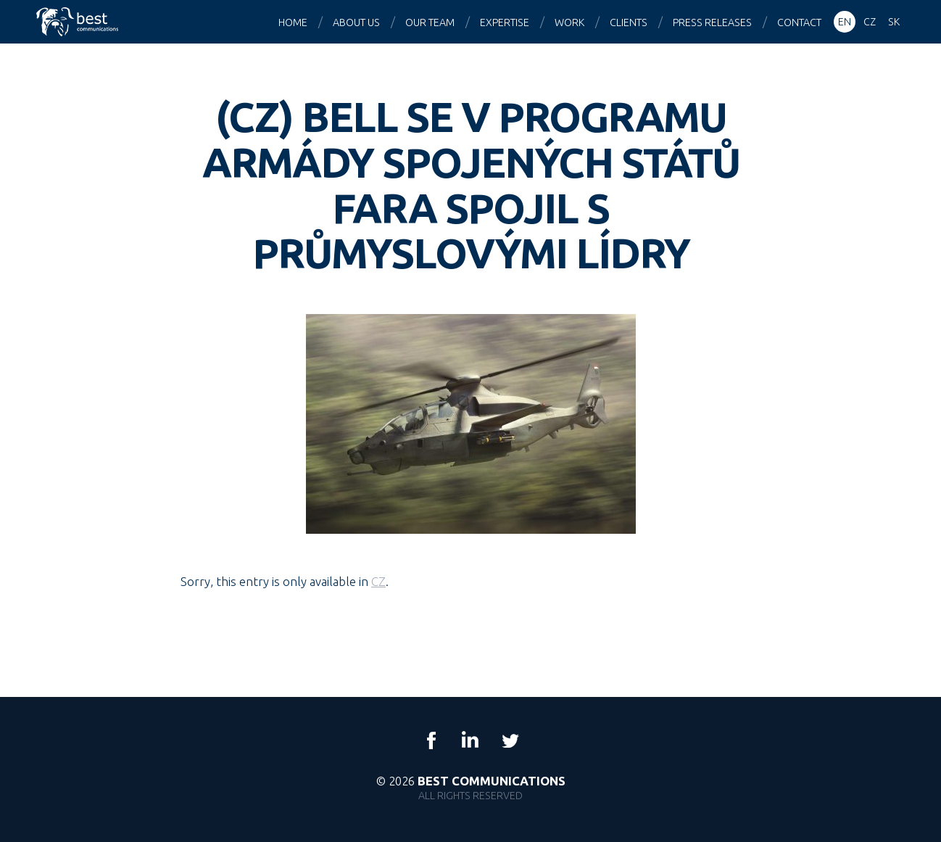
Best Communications (79, 21)
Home (292, 22)
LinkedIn (470, 740)
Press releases (712, 22)
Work (569, 22)
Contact (799, 22)
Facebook (431, 740)
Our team (430, 22)
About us (356, 22)
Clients (628, 22)
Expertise (504, 22)
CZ (378, 581)
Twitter (509, 740)
